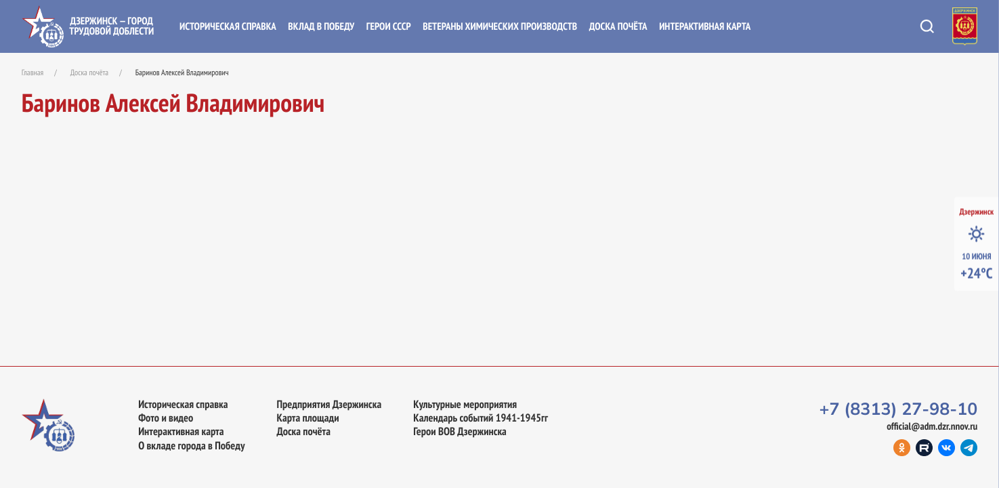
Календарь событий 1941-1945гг (480, 417)
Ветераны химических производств (500, 27)
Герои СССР (388, 27)
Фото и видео (165, 417)
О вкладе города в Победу (191, 445)
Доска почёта (618, 27)
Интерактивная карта (704, 27)
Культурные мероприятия (465, 404)
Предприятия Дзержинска (328, 404)
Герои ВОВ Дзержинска (460, 431)
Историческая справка (227, 27)
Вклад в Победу (321, 27)
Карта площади (307, 417)
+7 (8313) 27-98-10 (898, 409)
